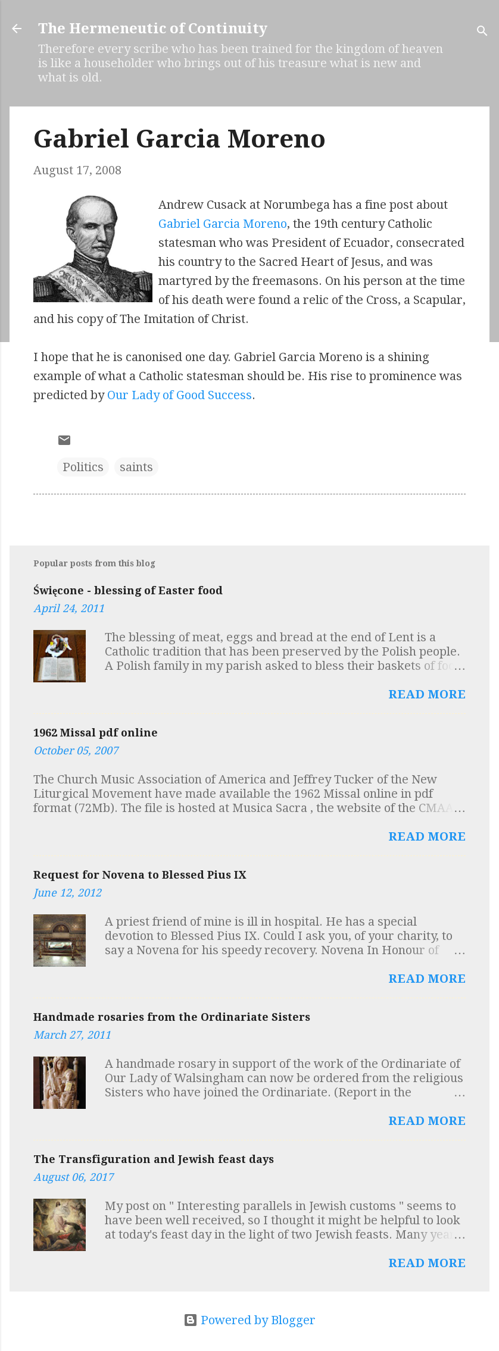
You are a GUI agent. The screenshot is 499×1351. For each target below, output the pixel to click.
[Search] (482, 32)
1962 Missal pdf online (95, 732)
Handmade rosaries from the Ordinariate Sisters (171, 1017)
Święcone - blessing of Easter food (128, 590)
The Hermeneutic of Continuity (152, 28)
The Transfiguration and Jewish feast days (153, 1159)
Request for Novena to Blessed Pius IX (139, 875)
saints (136, 467)
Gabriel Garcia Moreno (222, 224)
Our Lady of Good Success (179, 395)
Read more (427, 694)
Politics (83, 467)
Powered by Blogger (249, 1320)
